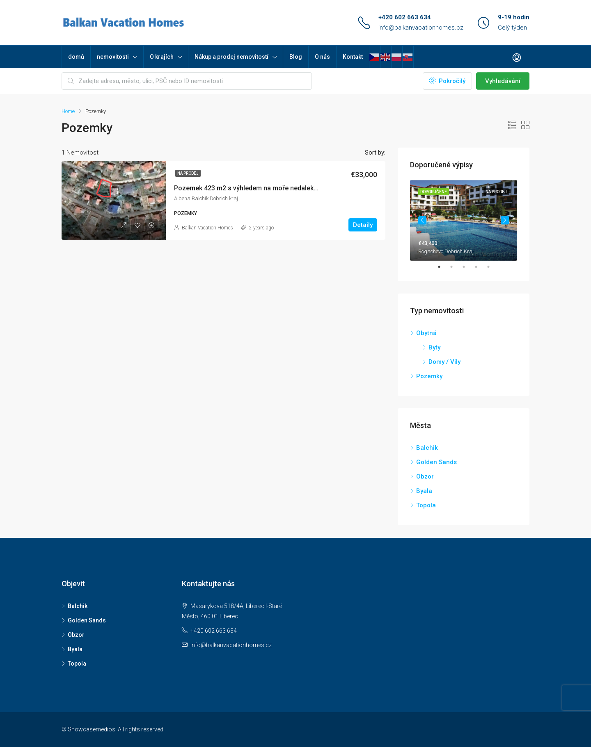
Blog (295, 56)
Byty (434, 347)
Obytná (426, 333)
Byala (424, 491)
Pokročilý (447, 81)
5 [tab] (492, 267)
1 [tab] (443, 267)
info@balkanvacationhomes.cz (420, 27)
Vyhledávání (502, 81)
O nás (322, 56)
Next (505, 220)
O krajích (162, 56)
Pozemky (429, 376)
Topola (426, 505)
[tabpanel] (463, 220)
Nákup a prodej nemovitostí (231, 56)
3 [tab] (468, 267)
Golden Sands (436, 462)
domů (76, 56)
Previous (422, 220)
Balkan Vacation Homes (207, 228)
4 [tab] (480, 267)
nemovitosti (113, 56)
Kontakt (353, 56)
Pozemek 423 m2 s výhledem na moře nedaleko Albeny (256, 188)
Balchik (427, 447)
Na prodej (188, 173)
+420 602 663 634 (404, 17)
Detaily (363, 225)
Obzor (425, 476)
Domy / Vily (444, 361)
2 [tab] (455, 267)
